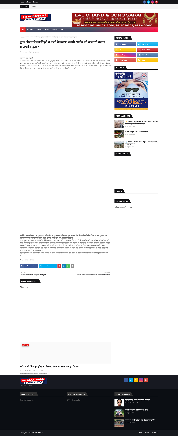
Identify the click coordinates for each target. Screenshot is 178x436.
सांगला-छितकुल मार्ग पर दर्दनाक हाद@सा (136, 131)
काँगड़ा (26, 260)
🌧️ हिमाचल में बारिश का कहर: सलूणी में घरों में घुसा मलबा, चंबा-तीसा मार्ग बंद (141, 143)
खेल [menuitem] (62, 29)
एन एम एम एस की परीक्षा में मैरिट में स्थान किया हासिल (140, 420)
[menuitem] (23, 29)
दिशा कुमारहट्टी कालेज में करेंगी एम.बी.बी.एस (137, 400)
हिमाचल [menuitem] (29, 29)
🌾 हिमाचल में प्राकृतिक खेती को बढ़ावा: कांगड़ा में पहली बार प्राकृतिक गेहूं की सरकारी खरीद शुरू (141, 122)
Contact (35, 2)
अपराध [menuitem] (47, 29)
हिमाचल (27, 37)
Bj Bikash (25, 52)
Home (22, 2)
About (28, 2)
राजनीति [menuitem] (39, 29)
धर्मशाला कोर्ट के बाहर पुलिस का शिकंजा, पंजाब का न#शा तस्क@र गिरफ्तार (49, 366)
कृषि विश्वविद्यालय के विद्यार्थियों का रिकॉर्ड (136, 410)
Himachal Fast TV (37, 433)
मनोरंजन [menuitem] (54, 29)
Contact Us (154, 433)
